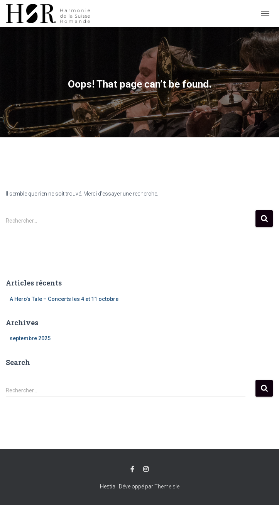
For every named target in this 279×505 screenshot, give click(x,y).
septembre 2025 (30, 338)
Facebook (132, 469)
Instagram (145, 469)
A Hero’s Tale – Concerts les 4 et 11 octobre (64, 299)
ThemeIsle (166, 486)
